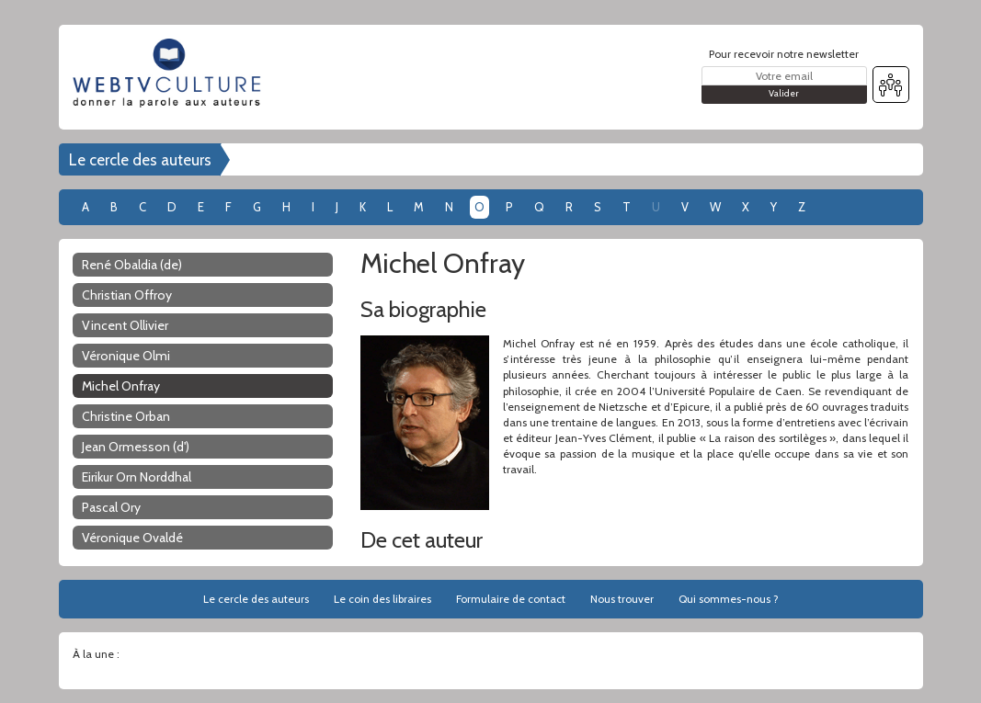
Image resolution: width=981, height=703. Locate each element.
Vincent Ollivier (125, 325)
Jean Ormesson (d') (135, 446)
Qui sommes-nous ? (729, 599)
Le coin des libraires (382, 599)
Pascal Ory (111, 507)
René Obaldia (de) (132, 264)
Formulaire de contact (510, 599)
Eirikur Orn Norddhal (136, 477)
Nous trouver (622, 599)
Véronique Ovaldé (132, 537)
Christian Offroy (127, 295)
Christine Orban (126, 416)
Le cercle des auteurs (140, 160)
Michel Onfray (121, 386)
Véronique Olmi (126, 355)
